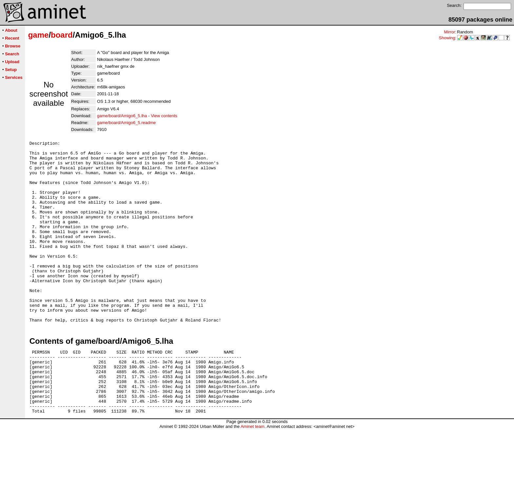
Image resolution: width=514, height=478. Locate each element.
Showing (447, 37)
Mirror (449, 31)
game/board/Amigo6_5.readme (126, 122)
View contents (164, 115)
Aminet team (253, 475)
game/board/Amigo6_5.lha (122, 115)
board (62, 34)
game (38, 34)
